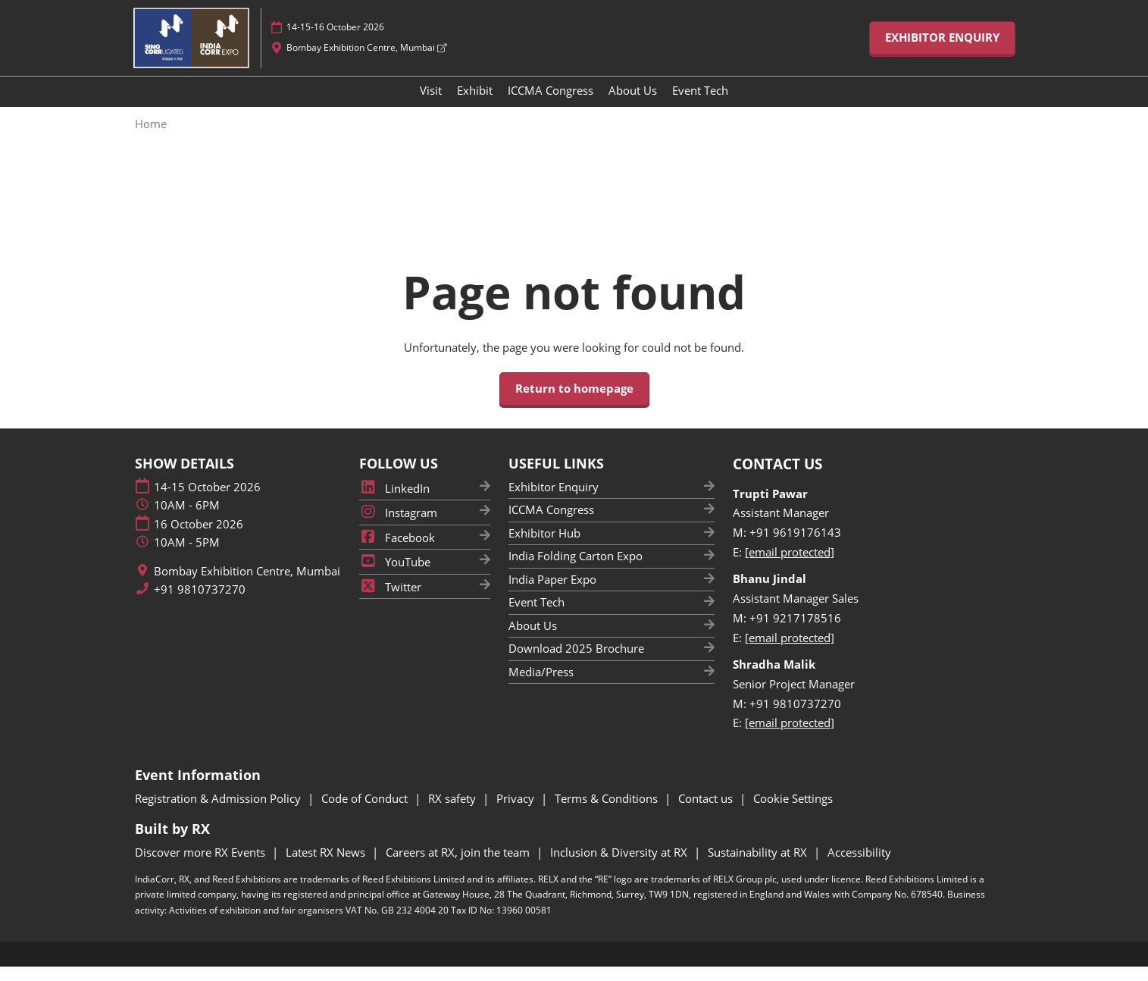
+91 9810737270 (200, 604)
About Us (632, 104)
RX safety (453, 812)
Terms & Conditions (608, 812)
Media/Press (541, 686)
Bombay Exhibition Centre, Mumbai (366, 61)
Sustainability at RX (759, 866)
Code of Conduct (366, 812)
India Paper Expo (552, 593)
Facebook (397, 551)
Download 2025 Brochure (576, 662)
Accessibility (859, 866)
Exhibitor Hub (544, 547)
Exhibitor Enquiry (553, 501)
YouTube (394, 576)
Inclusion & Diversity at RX (620, 866)
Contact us (707, 812)
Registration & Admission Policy (219, 812)
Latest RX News (327, 866)
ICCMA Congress (550, 104)
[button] (942, 52)
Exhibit (475, 104)
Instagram (398, 526)
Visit (431, 104)
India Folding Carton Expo (575, 570)
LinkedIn (394, 502)
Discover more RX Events (201, 866)
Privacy (516, 812)
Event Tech (700, 104)
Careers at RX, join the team (459, 866)
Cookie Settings (793, 812)
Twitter (390, 601)
